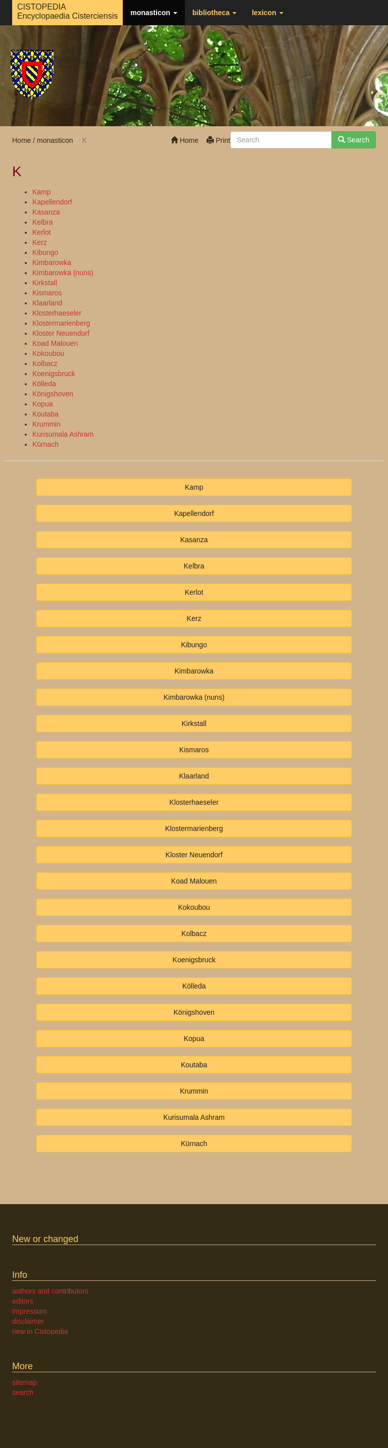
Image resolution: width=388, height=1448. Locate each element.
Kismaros (47, 293)
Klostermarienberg (61, 323)
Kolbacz (45, 363)
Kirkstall (44, 283)
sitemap (24, 1382)
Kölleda (44, 384)
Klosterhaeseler (56, 313)
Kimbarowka (51, 262)
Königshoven (52, 394)
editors (22, 1301)
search (22, 1392)
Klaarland (47, 303)
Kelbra (42, 222)
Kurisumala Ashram (62, 434)
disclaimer (28, 1321)
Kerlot (41, 232)
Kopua (42, 404)
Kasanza (46, 212)
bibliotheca (214, 13)
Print (218, 140)
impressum (29, 1311)
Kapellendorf (52, 202)
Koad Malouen (55, 343)
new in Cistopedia (40, 1331)
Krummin (46, 424)
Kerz (39, 242)
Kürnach (45, 444)
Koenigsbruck (53, 374)
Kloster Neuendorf (60, 333)
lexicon (267, 13)
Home (185, 140)
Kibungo (45, 252)
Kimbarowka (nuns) (62, 273)
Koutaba (45, 414)
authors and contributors (50, 1291)
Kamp (41, 192)
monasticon (153, 13)
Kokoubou (48, 353)
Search (353, 140)
